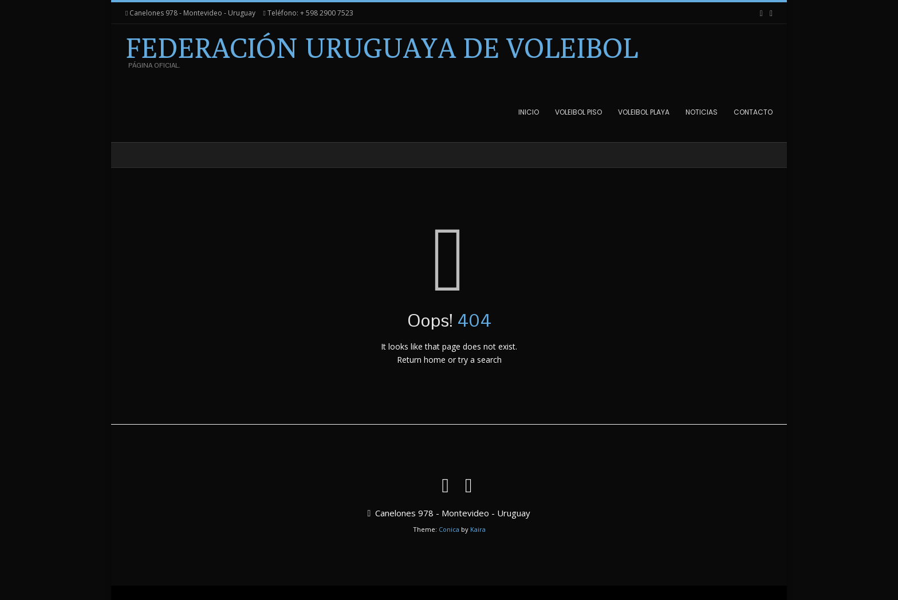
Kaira (478, 529)
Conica (449, 529)
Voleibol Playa (643, 112)
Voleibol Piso (578, 112)
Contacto (753, 112)
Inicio (528, 112)
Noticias (702, 112)
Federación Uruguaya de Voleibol (381, 48)
